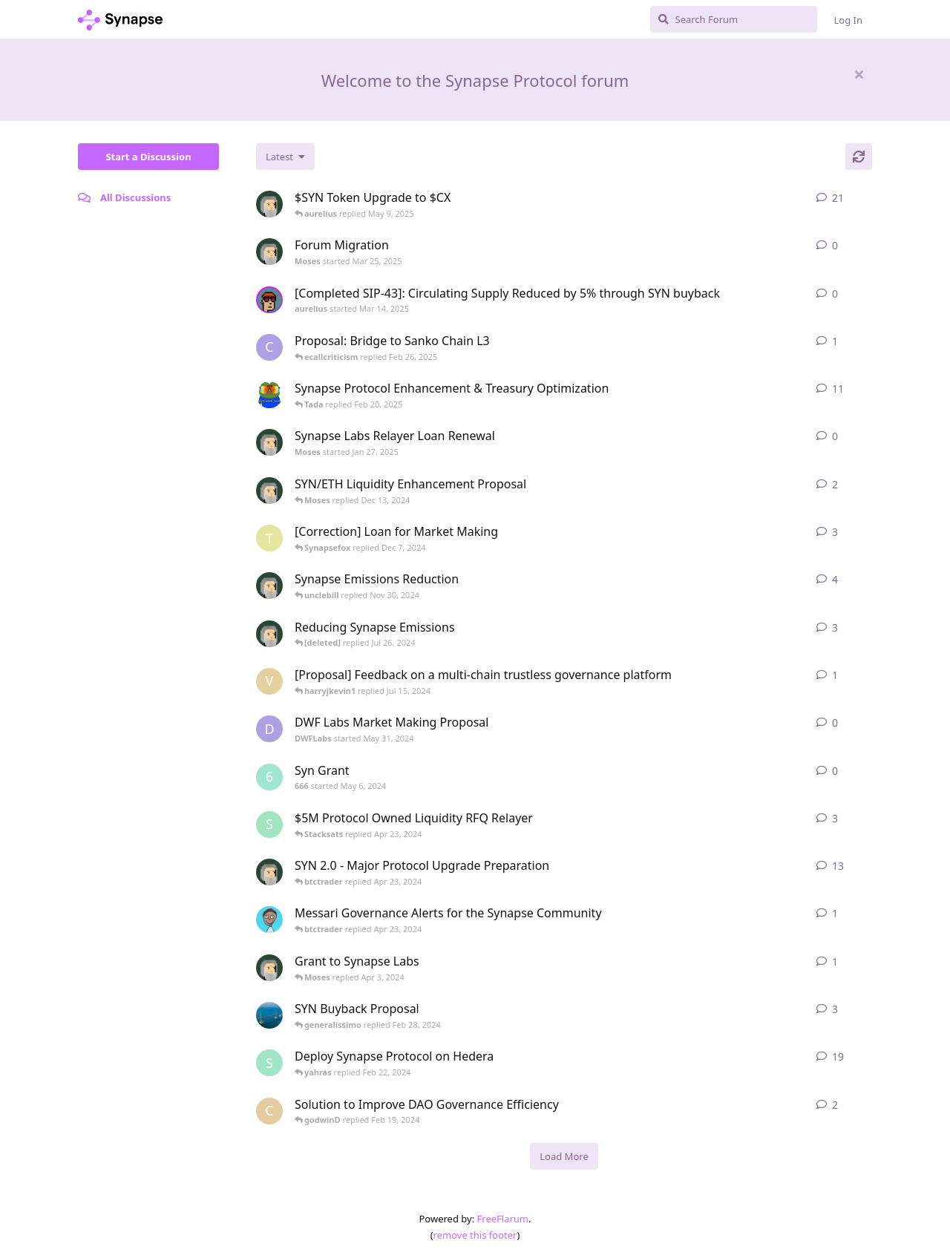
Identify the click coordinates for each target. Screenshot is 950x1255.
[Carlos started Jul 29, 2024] (269, 347)
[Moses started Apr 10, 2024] (269, 872)
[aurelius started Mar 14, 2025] (269, 299)
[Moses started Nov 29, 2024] (269, 585)
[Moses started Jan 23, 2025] (269, 204)
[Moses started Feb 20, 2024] (269, 633)
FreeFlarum (502, 1218)
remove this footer (475, 1235)
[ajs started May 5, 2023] (269, 919)
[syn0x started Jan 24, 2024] (269, 1062)
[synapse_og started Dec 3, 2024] (269, 394)
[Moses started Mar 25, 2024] (269, 967)
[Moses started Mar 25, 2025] (269, 251)
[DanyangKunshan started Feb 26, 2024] (269, 1015)
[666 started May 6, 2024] (269, 777)
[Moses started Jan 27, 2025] (269, 442)
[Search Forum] (733, 19)
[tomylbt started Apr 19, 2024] (269, 538)
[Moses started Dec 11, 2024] (269, 490)
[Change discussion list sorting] (285, 156)
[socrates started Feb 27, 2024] (269, 824)
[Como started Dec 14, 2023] (269, 1111)
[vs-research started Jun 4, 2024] (269, 681)
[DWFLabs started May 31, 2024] (269, 728)
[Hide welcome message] (858, 74)
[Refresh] (858, 156)
